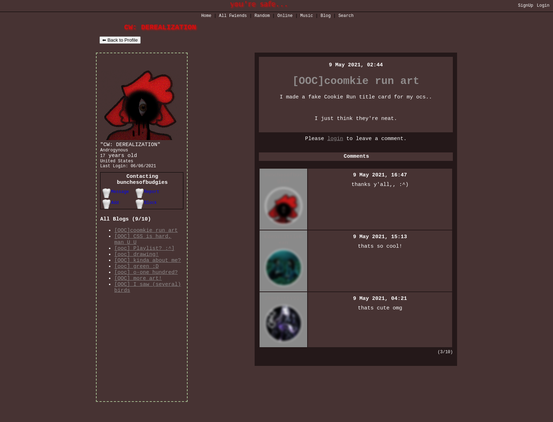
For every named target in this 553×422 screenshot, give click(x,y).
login (335, 147)
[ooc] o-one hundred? (146, 289)
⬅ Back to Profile (120, 40)
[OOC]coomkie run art (146, 239)
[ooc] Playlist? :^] (144, 260)
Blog (326, 16)
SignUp (525, 6)
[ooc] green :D (136, 281)
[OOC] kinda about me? (147, 274)
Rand (262, 16)
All (233, 16)
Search (345, 16)
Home (206, 16)
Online (285, 16)
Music (306, 16)
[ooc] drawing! (136, 267)
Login (543, 6)
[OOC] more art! (138, 296)
